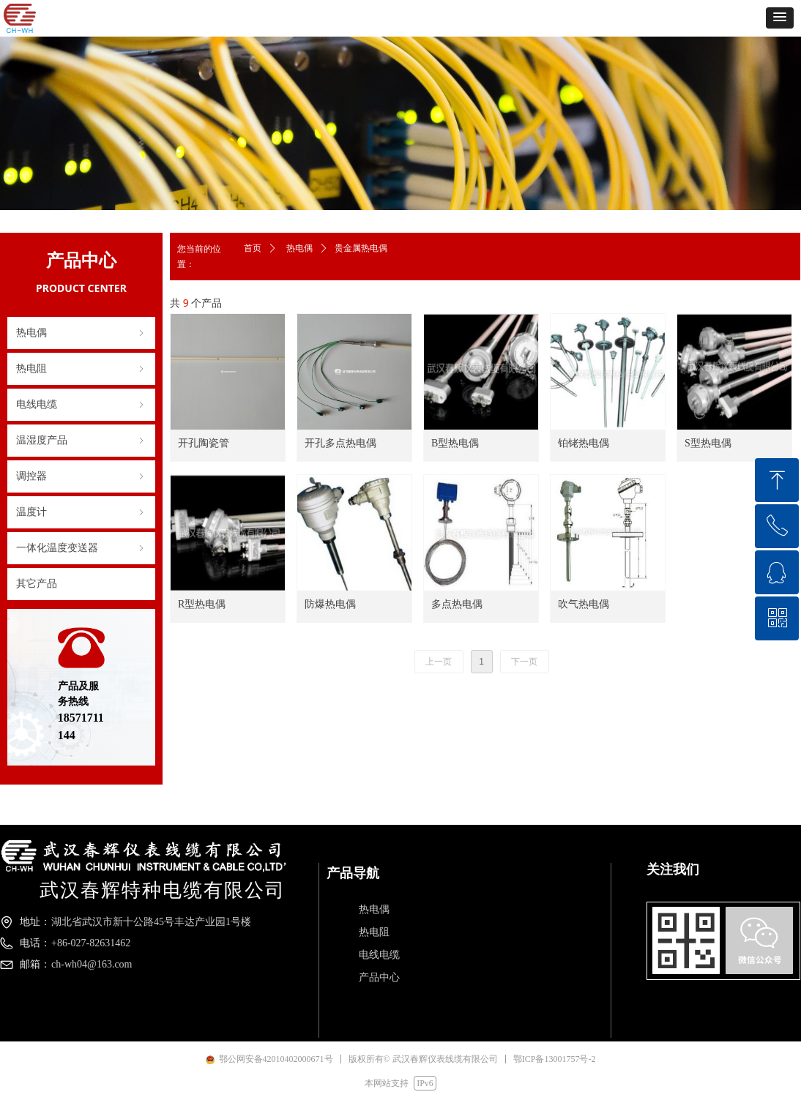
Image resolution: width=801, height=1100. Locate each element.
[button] (780, 18)
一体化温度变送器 (81, 548)
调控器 (81, 476)
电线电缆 (81, 404)
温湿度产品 (81, 440)
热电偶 (81, 333)
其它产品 (36, 583)
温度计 (81, 512)
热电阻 (81, 369)
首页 (252, 248)
